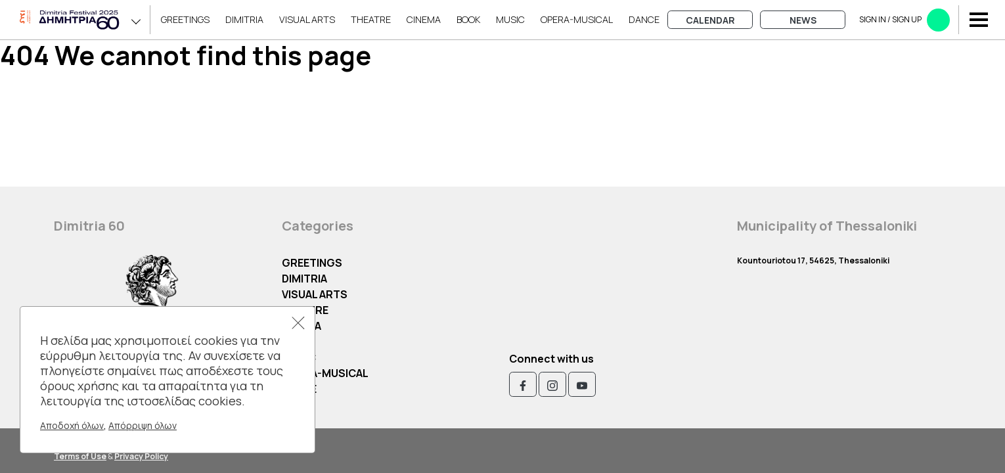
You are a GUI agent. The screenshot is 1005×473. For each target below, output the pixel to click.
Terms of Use (80, 456)
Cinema (424, 19)
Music (510, 19)
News (803, 20)
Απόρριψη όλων (142, 425)
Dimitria (244, 19)
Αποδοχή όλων (72, 425)
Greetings (185, 19)
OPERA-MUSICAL (577, 19)
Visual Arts (307, 19)
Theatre (371, 19)
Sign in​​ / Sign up (904, 20)
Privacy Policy (141, 456)
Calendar (710, 20)
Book (468, 19)
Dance (644, 19)
